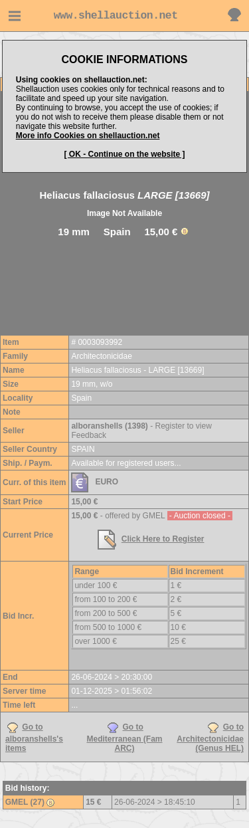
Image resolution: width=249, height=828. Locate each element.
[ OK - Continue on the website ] (124, 154)
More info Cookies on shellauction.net (88, 135)
